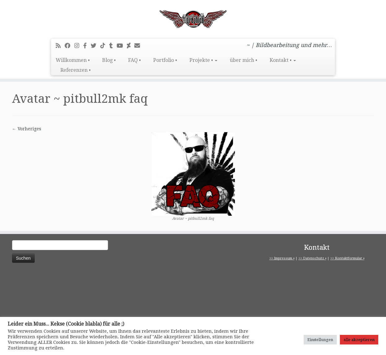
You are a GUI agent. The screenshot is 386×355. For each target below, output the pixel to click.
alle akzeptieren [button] (359, 339)
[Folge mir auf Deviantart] (130, 45)
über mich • (243, 60)
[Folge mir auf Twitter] (95, 45)
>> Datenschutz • (312, 258)
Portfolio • (165, 60)
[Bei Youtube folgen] (122, 45)
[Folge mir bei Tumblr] (113, 45)
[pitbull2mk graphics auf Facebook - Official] (87, 45)
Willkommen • (73, 60)
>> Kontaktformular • (347, 258)
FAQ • (134, 60)
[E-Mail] (139, 45)
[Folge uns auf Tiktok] (104, 45)
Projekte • (203, 60)
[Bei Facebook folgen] (69, 45)
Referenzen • (75, 70)
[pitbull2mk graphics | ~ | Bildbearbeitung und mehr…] (193, 18)
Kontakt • (283, 60)
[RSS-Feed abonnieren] (60, 45)
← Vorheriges (26, 128)
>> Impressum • (281, 258)
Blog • (109, 60)
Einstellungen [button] (320, 339)
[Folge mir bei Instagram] (78, 45)
